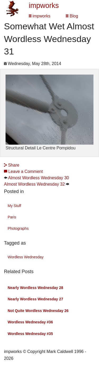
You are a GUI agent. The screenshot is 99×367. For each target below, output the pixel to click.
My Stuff (14, 206)
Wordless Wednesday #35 (30, 334)
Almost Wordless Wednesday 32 (34, 184)
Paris (12, 217)
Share (11, 165)
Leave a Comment (23, 171)
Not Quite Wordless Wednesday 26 (38, 311)
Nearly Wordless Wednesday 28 (35, 288)
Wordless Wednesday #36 (30, 322)
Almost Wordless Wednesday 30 (38, 178)
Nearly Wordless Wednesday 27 (35, 299)
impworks (44, 6)
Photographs (18, 228)
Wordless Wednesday (26, 257)
